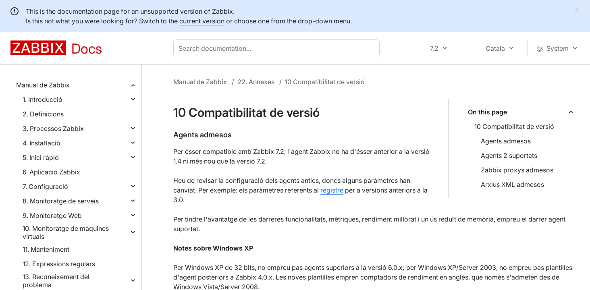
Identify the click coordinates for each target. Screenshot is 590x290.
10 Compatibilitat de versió (514, 126)
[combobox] (278, 48)
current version (201, 21)
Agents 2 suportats (509, 155)
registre (331, 190)
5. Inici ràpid (41, 157)
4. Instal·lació (41, 143)
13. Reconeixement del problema (56, 281)
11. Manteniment (46, 249)
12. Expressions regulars (59, 264)
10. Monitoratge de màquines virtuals (66, 232)
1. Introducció (42, 99)
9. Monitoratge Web (52, 215)
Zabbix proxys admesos (517, 170)
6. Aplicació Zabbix (51, 172)
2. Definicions (43, 114)
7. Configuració (45, 186)
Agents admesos (506, 141)
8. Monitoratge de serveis (61, 201)
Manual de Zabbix (43, 85)
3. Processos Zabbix (53, 128)
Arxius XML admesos (512, 184)
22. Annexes (255, 82)
